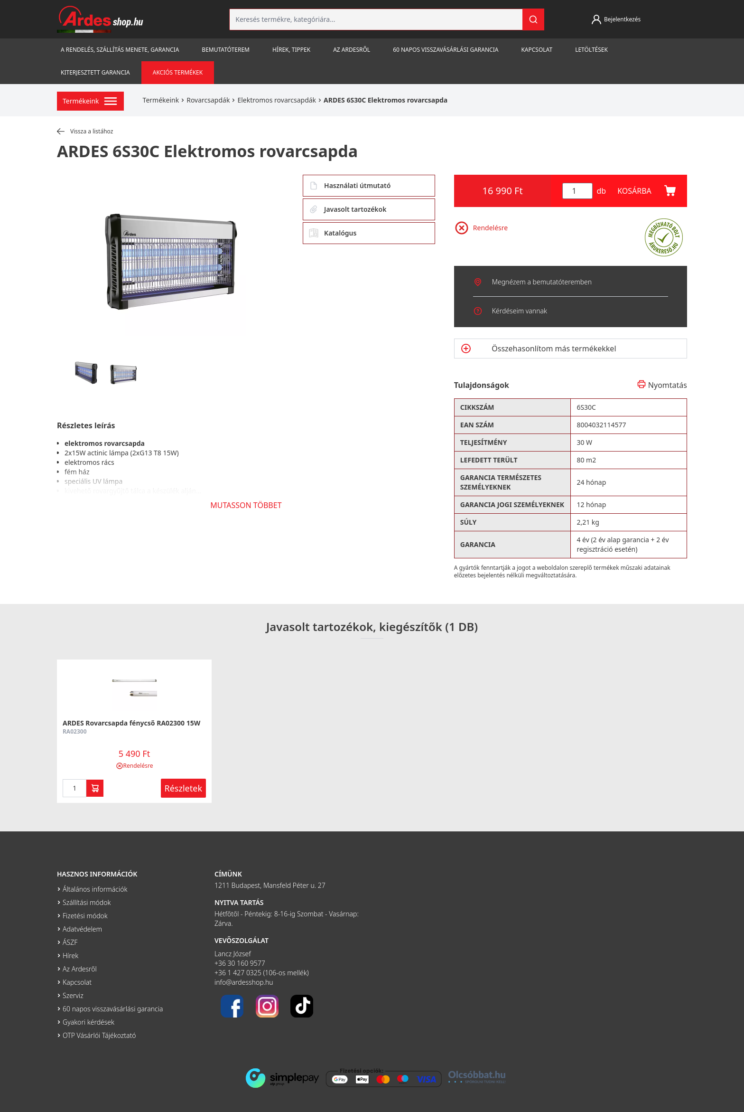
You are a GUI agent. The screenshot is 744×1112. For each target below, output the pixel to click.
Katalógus (332, 233)
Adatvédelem (82, 928)
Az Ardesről (351, 50)
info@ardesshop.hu (243, 982)
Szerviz (73, 995)
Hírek (70, 955)
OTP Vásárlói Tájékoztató (99, 1035)
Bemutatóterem (226, 50)
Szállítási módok (87, 902)
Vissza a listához (85, 131)
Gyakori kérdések (88, 1022)
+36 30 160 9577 (239, 963)
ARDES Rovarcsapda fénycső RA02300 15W (131, 722)
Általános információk (95, 889)
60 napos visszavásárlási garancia (445, 50)
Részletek (184, 788)
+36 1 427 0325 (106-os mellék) (261, 972)
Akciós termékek (178, 72)
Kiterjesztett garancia (95, 72)
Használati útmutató (350, 185)
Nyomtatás (662, 385)
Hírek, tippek (291, 50)
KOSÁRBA (646, 191)
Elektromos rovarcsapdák (276, 99)
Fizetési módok (85, 915)
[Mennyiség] (577, 191)
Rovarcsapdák (208, 99)
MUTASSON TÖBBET (245, 505)
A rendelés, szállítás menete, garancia (120, 50)
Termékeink (161, 99)
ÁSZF (70, 942)
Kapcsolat (536, 50)
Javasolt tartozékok (347, 209)
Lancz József (232, 953)
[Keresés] (533, 19)
